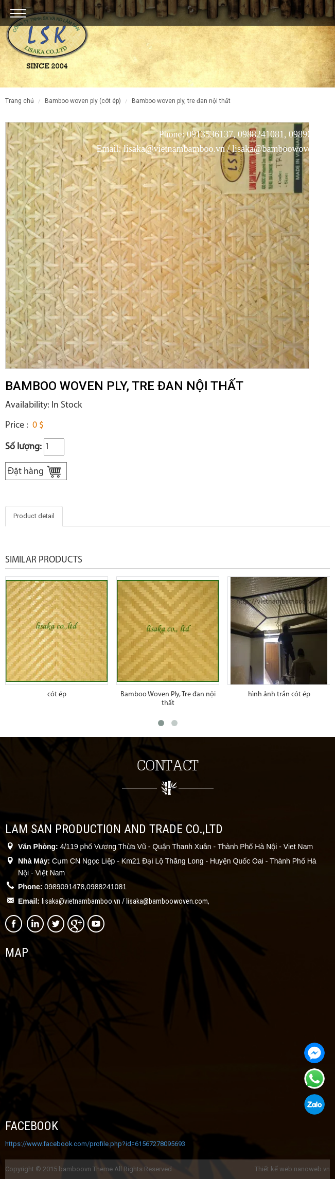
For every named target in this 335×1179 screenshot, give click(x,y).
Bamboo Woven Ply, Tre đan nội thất (168, 699)
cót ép (56, 694)
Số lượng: (23, 447)
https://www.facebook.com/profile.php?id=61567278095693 (95, 1144)
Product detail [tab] (34, 516)
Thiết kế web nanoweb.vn (292, 1169)
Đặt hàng (26, 472)
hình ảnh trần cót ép (279, 694)
